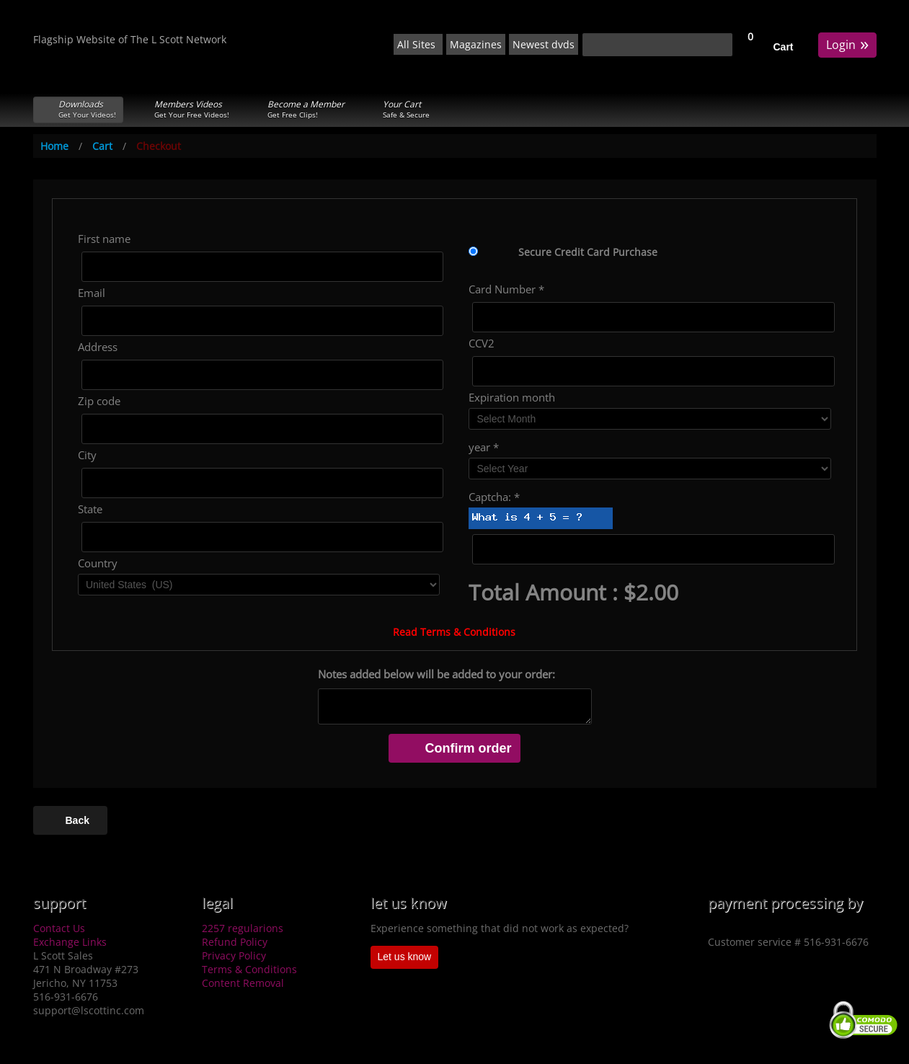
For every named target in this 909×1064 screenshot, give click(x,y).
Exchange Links (70, 942)
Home (54, 146)
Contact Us (59, 928)
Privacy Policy (234, 955)
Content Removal (243, 983)
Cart (783, 47)
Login (847, 43)
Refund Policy (234, 942)
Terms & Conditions (249, 969)
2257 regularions (242, 928)
